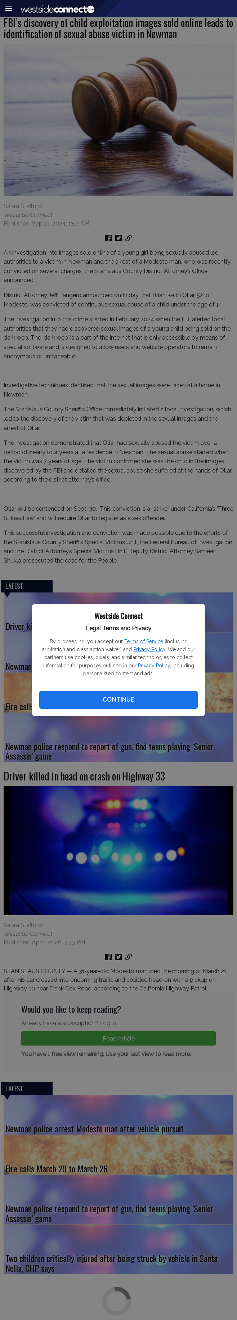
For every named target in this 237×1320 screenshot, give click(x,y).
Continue (118, 699)
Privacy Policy (149, 649)
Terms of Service (143, 641)
